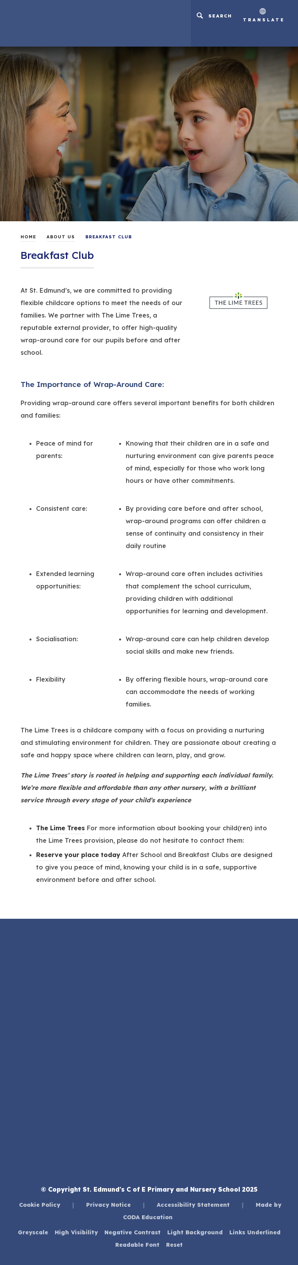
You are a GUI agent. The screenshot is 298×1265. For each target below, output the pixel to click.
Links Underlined (255, 1232)
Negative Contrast (132, 1232)
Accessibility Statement (193, 1204)
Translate (264, 15)
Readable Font (137, 1244)
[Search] (214, 15)
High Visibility (76, 1232)
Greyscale (33, 1232)
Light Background (195, 1232)
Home (28, 236)
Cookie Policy (39, 1204)
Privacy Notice (108, 1204)
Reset (174, 1244)
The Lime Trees (60, 828)
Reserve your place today (78, 855)
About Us (61, 236)
